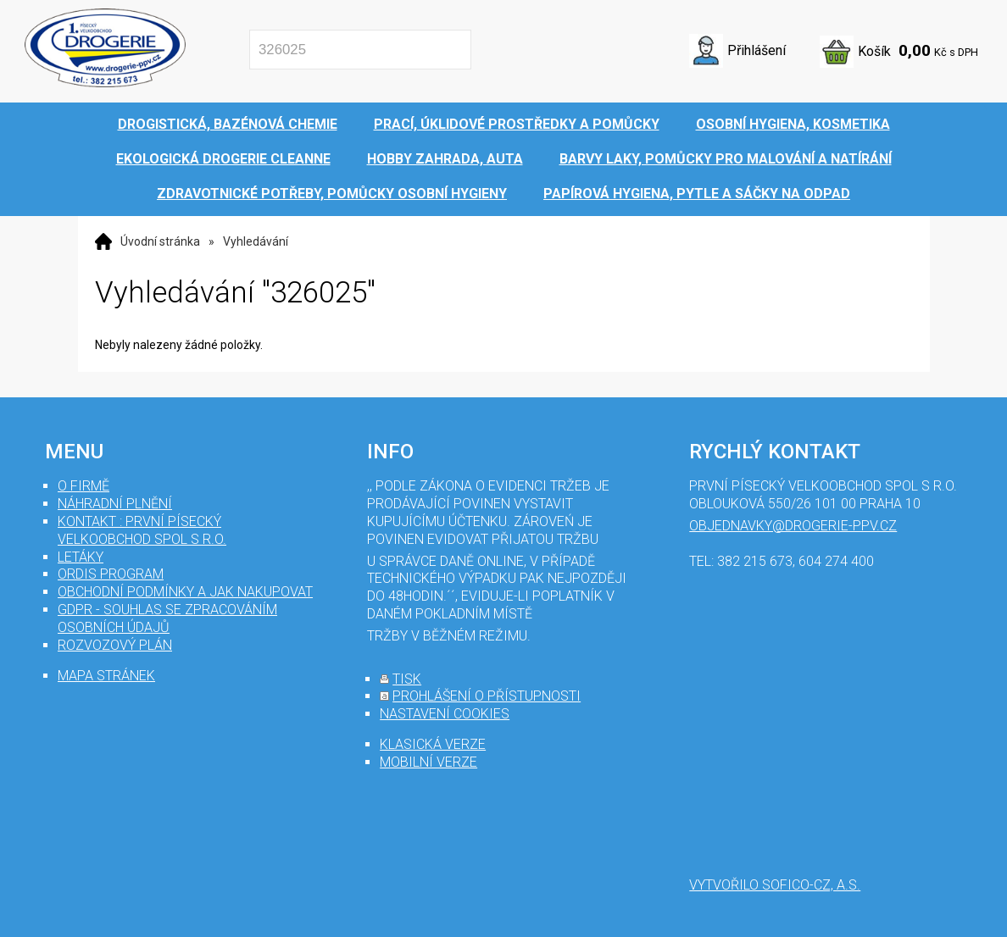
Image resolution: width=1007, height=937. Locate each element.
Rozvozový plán (115, 645)
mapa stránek (106, 676)
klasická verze (433, 744)
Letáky (80, 557)
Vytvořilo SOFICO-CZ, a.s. (774, 885)
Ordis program (111, 574)
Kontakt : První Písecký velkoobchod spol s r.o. (142, 530)
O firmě (83, 486)
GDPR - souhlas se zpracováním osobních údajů (167, 618)
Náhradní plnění (115, 504)
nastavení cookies (444, 714)
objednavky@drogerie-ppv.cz (793, 526)
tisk (406, 679)
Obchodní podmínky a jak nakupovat (185, 592)
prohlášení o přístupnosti (486, 696)
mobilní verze (428, 762)
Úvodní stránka (160, 241)
